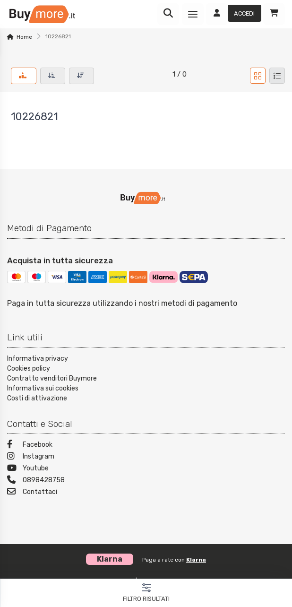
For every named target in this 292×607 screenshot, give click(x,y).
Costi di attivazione (37, 398)
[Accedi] (233, 14)
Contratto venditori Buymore (52, 378)
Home (24, 37)
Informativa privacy (37, 359)
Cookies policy (28, 368)
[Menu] (192, 14)
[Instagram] (146, 457)
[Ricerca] (168, 14)
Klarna (196, 559)
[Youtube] (146, 469)
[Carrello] (274, 14)
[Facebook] (146, 445)
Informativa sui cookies (42, 388)
